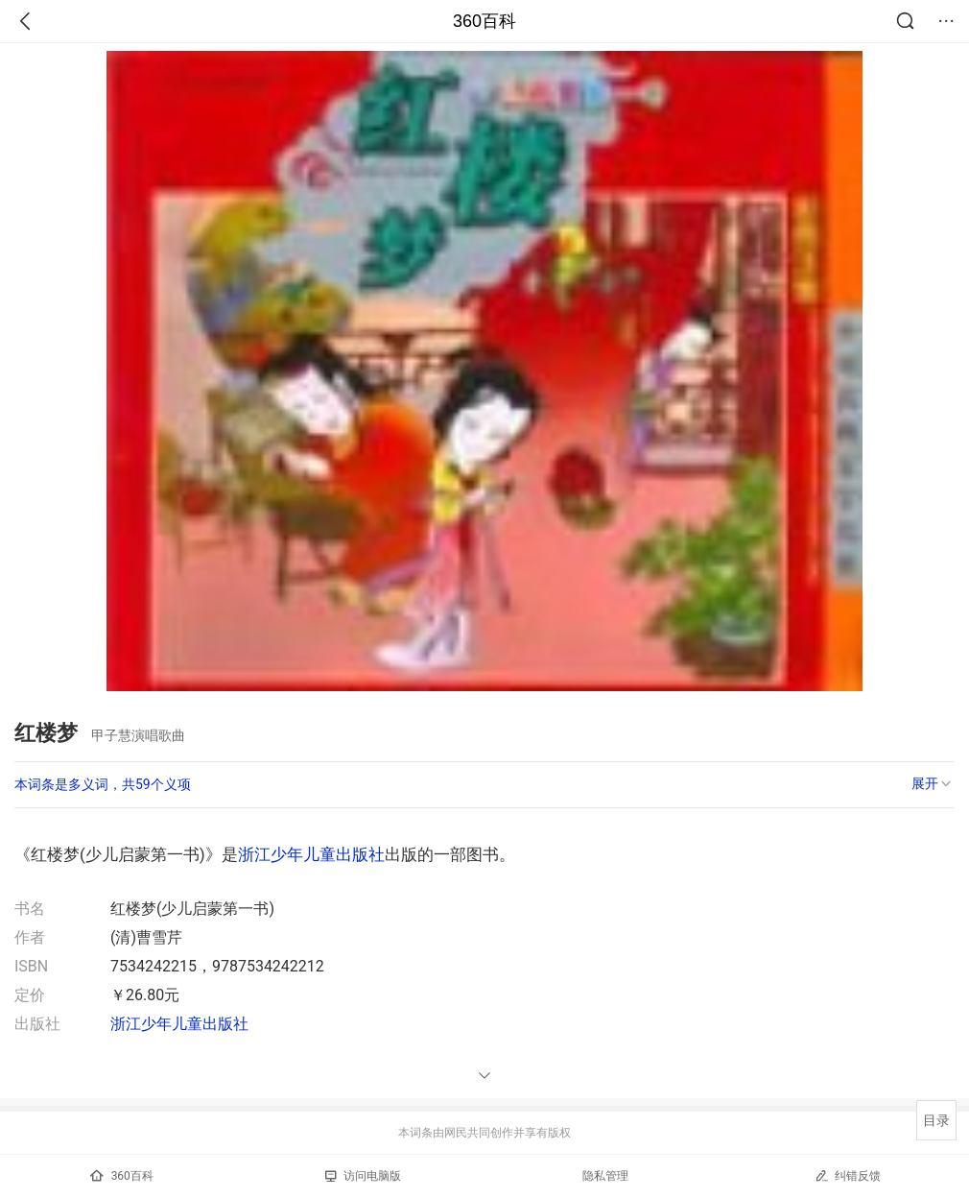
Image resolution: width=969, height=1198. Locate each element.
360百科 (484, 21)
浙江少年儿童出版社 (311, 854)
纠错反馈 (848, 1175)
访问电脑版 (363, 1176)
